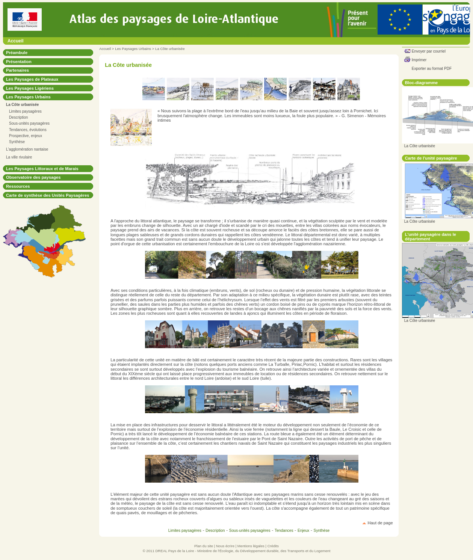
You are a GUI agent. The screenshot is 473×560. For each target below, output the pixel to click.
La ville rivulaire (19, 157)
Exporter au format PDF (432, 68)
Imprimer (419, 60)
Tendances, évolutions (28, 130)
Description (18, 117)
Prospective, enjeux (25, 136)
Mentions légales (250, 546)
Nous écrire (225, 546)
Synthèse (17, 142)
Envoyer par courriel (429, 51)
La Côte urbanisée (169, 49)
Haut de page (380, 523)
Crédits (273, 546)
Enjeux (303, 530)
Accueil (16, 41)
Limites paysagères (25, 111)
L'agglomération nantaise (27, 149)
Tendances (284, 530)
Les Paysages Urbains (133, 49)
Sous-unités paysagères (29, 123)
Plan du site (203, 546)
